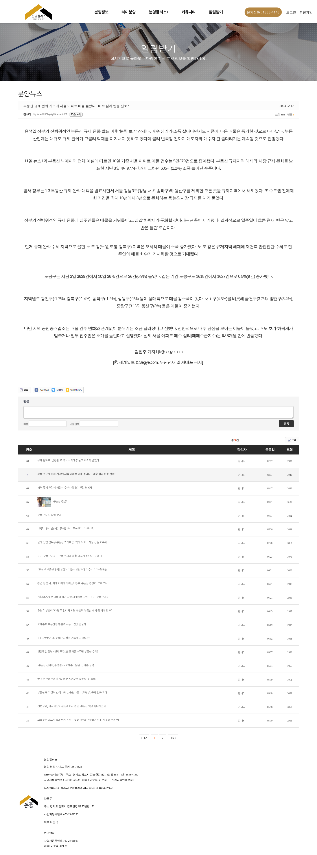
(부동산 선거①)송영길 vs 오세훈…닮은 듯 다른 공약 (65, 665)
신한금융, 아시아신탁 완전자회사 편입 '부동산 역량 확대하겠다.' (72, 706)
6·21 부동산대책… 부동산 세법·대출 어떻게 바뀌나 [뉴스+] (69, 556)
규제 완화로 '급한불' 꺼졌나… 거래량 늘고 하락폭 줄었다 (68, 460)
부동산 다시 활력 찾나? (50, 515)
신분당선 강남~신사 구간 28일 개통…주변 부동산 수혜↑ (67, 651)
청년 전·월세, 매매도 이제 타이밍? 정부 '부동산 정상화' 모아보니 (72, 583)
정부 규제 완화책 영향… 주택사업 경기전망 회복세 (64, 487)
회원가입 (306, 12)
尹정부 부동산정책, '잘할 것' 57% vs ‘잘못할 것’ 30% (66, 679)
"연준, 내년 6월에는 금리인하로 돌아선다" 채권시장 (65, 528)
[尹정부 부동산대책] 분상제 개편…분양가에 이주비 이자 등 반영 (72, 569)
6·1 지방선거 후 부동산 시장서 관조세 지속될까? (63, 638)
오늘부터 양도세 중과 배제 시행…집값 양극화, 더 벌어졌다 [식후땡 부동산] (78, 720)
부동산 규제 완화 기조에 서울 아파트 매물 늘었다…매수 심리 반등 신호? (76, 474)
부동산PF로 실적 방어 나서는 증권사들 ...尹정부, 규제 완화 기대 (72, 692)
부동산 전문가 (60, 501)
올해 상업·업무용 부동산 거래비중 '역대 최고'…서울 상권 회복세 (72, 542)
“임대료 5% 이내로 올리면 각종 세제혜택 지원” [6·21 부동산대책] (73, 597)
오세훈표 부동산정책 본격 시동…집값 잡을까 (61, 624)
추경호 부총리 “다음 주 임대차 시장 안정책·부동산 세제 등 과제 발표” (74, 610)
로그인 (291, 12)
